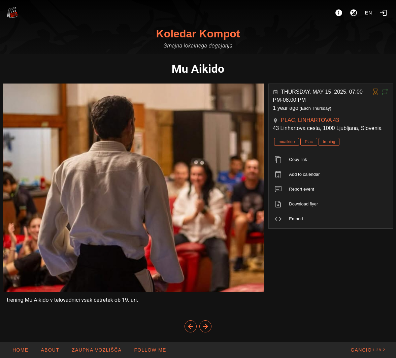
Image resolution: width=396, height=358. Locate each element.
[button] (96, 350)
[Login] (383, 12)
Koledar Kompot (198, 34)
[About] (338, 12)
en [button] (368, 12)
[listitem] (330, 159)
